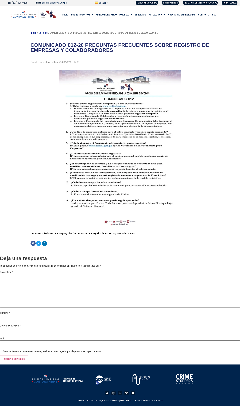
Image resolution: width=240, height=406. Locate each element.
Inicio (33, 32)
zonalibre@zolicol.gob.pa (54, 2)
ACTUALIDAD (157, 14)
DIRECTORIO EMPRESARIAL (181, 14)
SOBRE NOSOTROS (82, 14)
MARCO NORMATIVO (106, 14)
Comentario (6, 272)
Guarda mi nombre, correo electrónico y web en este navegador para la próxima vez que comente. (52, 351)
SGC (214, 14)
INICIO (65, 14)
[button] (33, 243)
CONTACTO (203, 14)
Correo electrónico (10, 325)
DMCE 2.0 (125, 14)
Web (2, 338)
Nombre (5, 313)
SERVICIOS (140, 14)
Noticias (43, 32)
